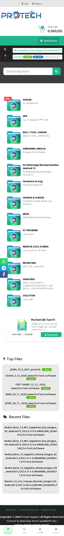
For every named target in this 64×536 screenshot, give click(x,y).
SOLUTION (29, 295)
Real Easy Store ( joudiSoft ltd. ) (38, 520)
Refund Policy (48, 509)
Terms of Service (29, 509)
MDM (26, 213)
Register (37, 3)
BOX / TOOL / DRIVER (35, 132)
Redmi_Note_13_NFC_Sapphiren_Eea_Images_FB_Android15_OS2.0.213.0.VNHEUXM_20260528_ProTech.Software (30, 444)
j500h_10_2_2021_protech (25, 369)
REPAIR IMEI (29, 262)
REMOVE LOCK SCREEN (35, 246)
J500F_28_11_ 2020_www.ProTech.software (30, 403)
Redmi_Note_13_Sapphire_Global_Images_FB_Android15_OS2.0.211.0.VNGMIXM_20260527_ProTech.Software (31, 471)
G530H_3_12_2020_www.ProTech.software (30, 375)
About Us (11, 509)
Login (25, 3)
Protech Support (30, 516)
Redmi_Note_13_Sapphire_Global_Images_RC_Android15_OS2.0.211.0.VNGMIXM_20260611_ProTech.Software (31, 458)
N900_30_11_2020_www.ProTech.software (31, 394)
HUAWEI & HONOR (33, 197)
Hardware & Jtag (33, 181)
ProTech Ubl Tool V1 (43, 320)
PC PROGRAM (30, 230)
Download (51, 334)
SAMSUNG (29, 279)
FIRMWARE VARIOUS (34, 148)
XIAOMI (27, 99)
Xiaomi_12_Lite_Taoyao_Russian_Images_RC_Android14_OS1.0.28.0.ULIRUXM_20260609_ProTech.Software (30, 485)
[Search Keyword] (28, 71)
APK (25, 116)
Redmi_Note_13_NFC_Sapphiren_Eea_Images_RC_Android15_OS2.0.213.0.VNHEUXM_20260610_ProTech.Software (30, 431)
